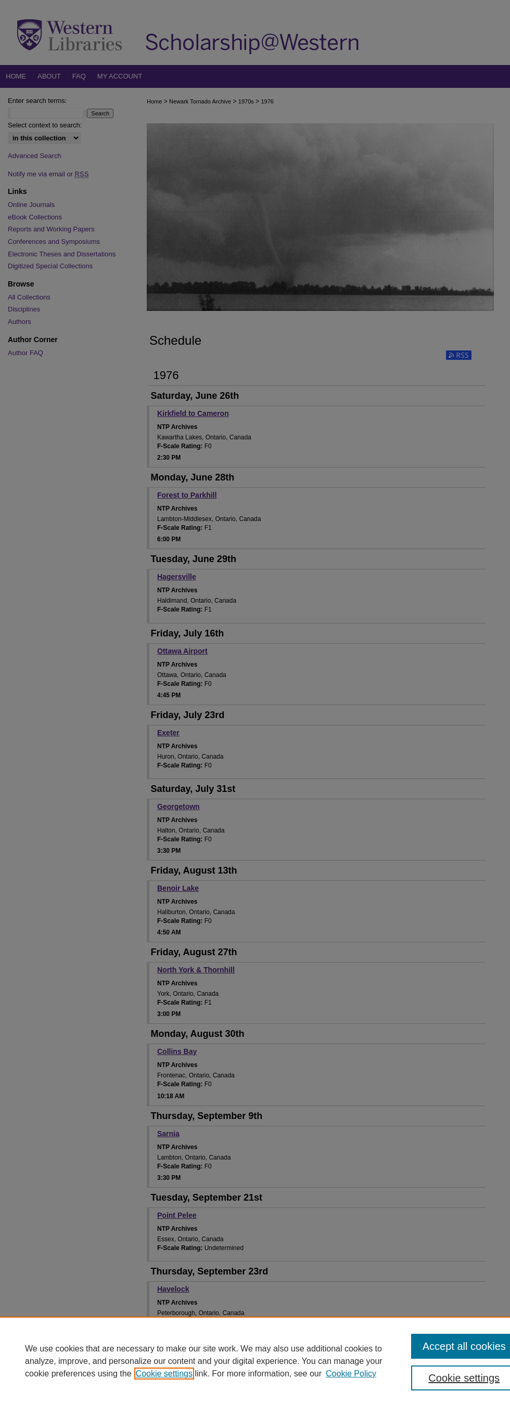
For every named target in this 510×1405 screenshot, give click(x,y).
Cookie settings (164, 1373)
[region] (255, 1361)
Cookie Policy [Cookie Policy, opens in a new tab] (351, 1373)
